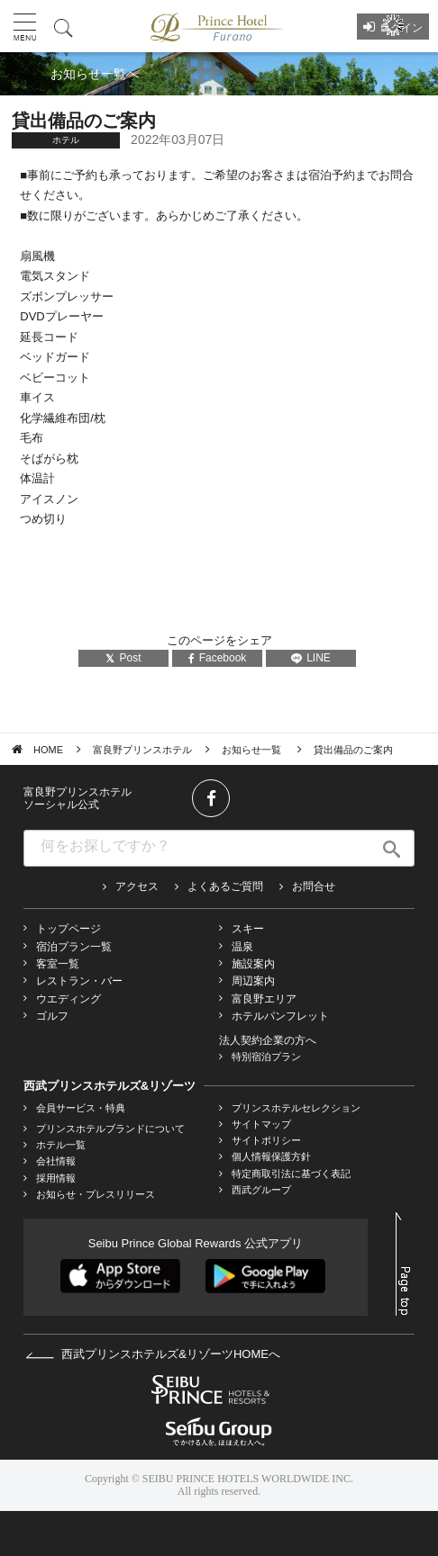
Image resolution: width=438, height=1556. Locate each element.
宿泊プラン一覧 (74, 946)
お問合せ (313, 886)
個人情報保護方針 (271, 1156)
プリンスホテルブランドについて (110, 1128)
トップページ (68, 928)
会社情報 (56, 1161)
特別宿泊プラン (266, 1056)
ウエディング (68, 999)
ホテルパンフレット (280, 1016)
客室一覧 (57, 964)
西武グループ (261, 1189)
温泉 (242, 946)
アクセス (137, 886)
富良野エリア (264, 999)
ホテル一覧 (61, 1144)
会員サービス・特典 (80, 1107)
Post (123, 658)
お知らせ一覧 (253, 749)
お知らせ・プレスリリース (95, 1194)
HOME (48, 749)
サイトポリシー (266, 1140)
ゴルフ (52, 1016)
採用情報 (56, 1178)
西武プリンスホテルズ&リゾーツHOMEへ (152, 1354)
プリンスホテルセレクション (296, 1107)
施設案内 (253, 964)
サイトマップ (261, 1124)
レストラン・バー (79, 981)
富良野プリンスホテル (142, 749)
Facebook (217, 658)
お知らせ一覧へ (94, 74)
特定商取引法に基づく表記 (291, 1173)
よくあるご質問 (225, 886)
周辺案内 (253, 981)
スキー (248, 928)
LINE (311, 658)
